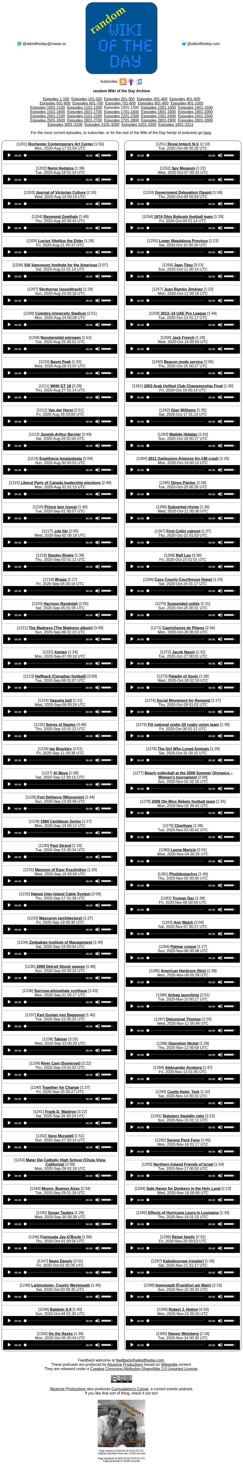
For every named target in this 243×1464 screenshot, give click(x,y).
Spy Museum (183, 168)
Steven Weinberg (183, 1334)
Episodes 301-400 (152, 99)
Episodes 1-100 (56, 99)
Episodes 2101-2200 (84, 116)
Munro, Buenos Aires (61, 1189)
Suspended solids (183, 604)
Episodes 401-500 (184, 99)
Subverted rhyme (183, 507)
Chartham (183, 826)
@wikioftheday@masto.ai (44, 44)
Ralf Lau (183, 555)
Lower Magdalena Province (183, 241)
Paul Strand (60, 846)
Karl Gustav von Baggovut (60, 1015)
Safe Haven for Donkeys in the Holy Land (183, 1189)
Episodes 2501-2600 (47, 120)
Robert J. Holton (183, 1309)
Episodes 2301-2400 (158, 116)
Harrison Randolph (61, 604)
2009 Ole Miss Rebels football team (183, 801)
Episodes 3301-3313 (176, 125)
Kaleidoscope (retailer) (183, 1261)
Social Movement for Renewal (183, 700)
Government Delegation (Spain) (183, 192)
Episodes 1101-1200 (84, 108)
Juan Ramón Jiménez (183, 289)
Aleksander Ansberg (183, 1068)
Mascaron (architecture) (60, 918)
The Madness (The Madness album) (61, 628)
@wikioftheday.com (203, 44)
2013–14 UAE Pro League (183, 313)
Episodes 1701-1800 (121, 112)
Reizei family (183, 1237)
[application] (60, 155)
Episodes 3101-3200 (101, 125)
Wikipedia (169, 1364)
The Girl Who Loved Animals (183, 749)
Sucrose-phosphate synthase (60, 991)
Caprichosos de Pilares (183, 628)
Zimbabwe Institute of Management (60, 942)
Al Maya (60, 773)
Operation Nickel (183, 1043)
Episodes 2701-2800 (121, 120)
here (207, 133)
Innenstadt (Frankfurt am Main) (183, 1285)
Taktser (60, 1039)
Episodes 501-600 (55, 103)
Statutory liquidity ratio (183, 1116)
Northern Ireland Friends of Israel (183, 1164)
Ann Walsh (183, 922)
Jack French (183, 338)
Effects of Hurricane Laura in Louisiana (183, 1213)
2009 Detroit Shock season (61, 967)
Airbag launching (183, 995)
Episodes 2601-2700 (84, 120)
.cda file (61, 531)
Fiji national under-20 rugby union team (183, 725)
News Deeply (60, 1261)
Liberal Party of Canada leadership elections (61, 483)
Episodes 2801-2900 (158, 120)
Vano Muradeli (60, 1136)
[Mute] (97, 155)
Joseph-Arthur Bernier (60, 434)
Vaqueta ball (61, 700)
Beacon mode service (183, 362)
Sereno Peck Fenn (183, 1140)
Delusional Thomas (183, 1019)
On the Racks (61, 1334)
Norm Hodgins (61, 168)
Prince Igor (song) (60, 507)
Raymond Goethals (60, 217)
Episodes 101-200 (86, 99)
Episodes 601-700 (87, 103)
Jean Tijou (183, 265)
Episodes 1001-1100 (47, 108)
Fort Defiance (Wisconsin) (60, 797)
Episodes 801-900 (153, 103)
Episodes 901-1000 (187, 103)
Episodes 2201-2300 (121, 116)
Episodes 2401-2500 (195, 116)
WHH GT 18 (60, 386)
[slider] (53, 155)
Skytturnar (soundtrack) (60, 289)
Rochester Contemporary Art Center (60, 144)
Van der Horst (60, 410)
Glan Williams (183, 410)
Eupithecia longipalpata (60, 459)
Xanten (60, 652)
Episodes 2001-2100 (47, 116)
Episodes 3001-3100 (65, 125)
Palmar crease (183, 947)
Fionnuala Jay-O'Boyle (60, 1237)
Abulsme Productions (125, 1364)
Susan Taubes (60, 1213)
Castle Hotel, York (183, 1092)
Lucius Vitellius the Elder (60, 241)
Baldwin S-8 (60, 1309)
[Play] (9, 155)
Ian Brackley (61, 749)
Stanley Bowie (60, 555)
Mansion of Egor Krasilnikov (60, 870)
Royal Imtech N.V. (183, 144)
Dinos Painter (183, 483)
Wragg (60, 579)
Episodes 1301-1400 (158, 108)
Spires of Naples (60, 725)
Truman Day (183, 898)
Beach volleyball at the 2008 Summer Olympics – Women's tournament (189, 775)
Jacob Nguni (183, 652)
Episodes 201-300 (119, 99)
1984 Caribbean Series (60, 821)
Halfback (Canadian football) (60, 676)
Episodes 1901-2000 (195, 112)
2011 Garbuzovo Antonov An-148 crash (183, 459)
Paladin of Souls (183, 676)
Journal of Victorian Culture (61, 192)
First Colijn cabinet (183, 531)
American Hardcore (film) (183, 971)
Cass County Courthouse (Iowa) (183, 579)
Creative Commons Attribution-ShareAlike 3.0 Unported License (143, 1369)
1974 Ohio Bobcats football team (183, 217)
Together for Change (60, 1087)
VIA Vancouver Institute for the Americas (60, 265)
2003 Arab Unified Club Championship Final (183, 386)
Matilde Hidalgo (183, 434)
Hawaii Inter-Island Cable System (60, 894)
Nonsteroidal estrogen (61, 338)
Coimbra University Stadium (60, 313)
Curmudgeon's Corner (130, 1389)
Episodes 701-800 (120, 103)
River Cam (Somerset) (60, 1063)
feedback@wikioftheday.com (140, 1360)
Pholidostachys (183, 874)
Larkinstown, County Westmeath (60, 1285)
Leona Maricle (183, 850)
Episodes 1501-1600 (47, 112)
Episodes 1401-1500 (195, 108)
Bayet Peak (61, 362)
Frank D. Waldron (60, 1112)
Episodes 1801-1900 (158, 112)
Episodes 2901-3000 (195, 120)
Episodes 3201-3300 (139, 125)
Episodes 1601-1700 (84, 112)
